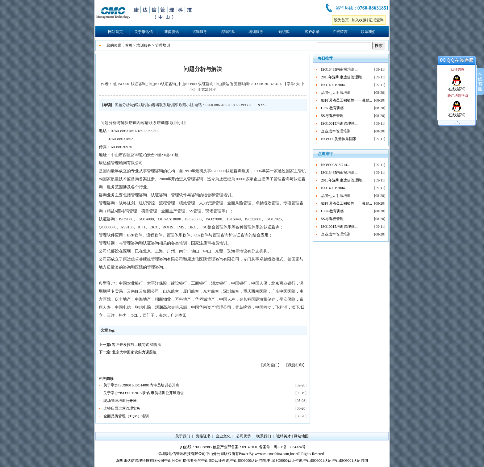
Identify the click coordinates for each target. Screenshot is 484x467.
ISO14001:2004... (334, 85)
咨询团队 (227, 32)
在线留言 (340, 32)
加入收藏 (359, 20)
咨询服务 (199, 32)
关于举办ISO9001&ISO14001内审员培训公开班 (141, 385)
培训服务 (255, 32)
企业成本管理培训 (336, 131)
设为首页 (341, 20)
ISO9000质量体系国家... (340, 139)
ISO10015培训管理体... (339, 123)
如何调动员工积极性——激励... (346, 100)
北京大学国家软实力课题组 (134, 352)
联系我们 (368, 32)
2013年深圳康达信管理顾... (343, 77)
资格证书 (203, 436)
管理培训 (162, 45)
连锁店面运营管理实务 (121, 408)
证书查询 (376, 20)
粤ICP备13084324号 (290, 447)
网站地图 (301, 436)
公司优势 (243, 436)
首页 (128, 45)
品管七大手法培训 (336, 92)
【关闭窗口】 (270, 365)
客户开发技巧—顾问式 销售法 (136, 345)
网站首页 (115, 32)
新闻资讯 (171, 32)
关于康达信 (143, 32)
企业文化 (223, 436)
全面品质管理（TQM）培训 (126, 416)
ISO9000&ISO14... (335, 165)
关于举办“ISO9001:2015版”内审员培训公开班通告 (143, 393)
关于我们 (182, 436)
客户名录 (312, 32)
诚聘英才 (283, 436)
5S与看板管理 (332, 116)
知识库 (284, 32)
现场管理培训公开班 (120, 400)
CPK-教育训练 (332, 108)
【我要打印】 (295, 365)
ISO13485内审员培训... (339, 69)
